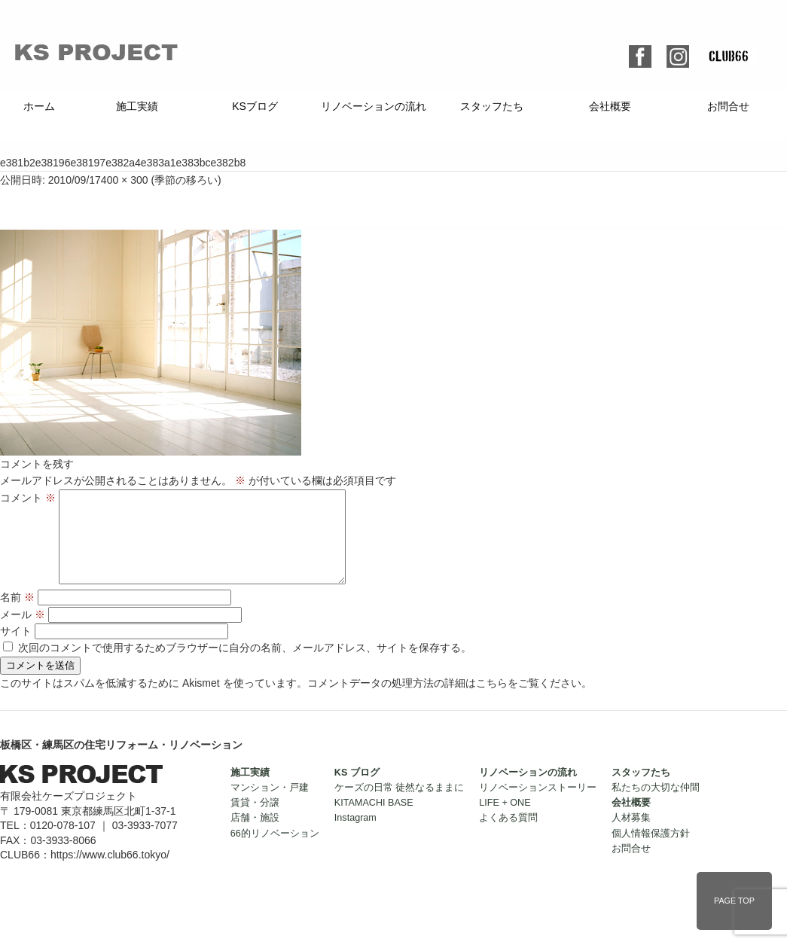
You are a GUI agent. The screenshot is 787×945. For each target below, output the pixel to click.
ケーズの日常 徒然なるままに (399, 805)
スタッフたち (491, 106)
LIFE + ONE (504, 820)
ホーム (39, 106)
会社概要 (610, 106)
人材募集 (631, 836)
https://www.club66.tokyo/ (109, 873)
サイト (16, 649)
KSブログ (255, 106)
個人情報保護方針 (651, 851)
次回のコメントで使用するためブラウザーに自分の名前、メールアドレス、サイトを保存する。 (244, 666)
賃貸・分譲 (254, 820)
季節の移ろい (186, 180)
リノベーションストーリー (537, 805)
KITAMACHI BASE (373, 820)
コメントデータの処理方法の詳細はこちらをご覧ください (444, 701)
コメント (28, 498)
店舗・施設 (254, 836)
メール (22, 632)
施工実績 (137, 106)
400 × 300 (124, 180)
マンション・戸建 (269, 805)
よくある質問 (508, 836)
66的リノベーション (274, 851)
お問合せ (728, 106)
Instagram (355, 836)
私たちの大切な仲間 (656, 805)
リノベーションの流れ (373, 106)
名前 (17, 615)
